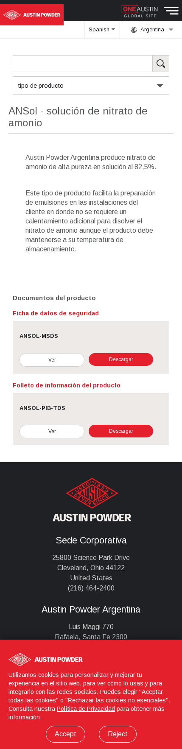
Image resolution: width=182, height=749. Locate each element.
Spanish (102, 32)
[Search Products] (91, 63)
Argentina (152, 29)
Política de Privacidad (86, 708)
